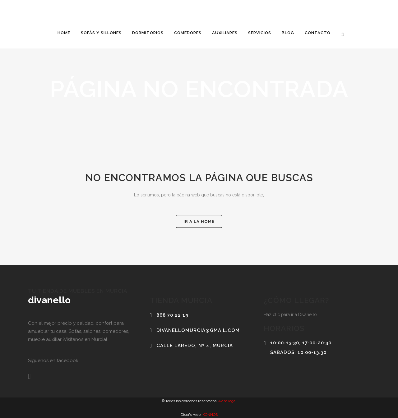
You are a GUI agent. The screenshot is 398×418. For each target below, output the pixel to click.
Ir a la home (199, 221)
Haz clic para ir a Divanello (290, 314)
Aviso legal (226, 401)
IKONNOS (209, 414)
